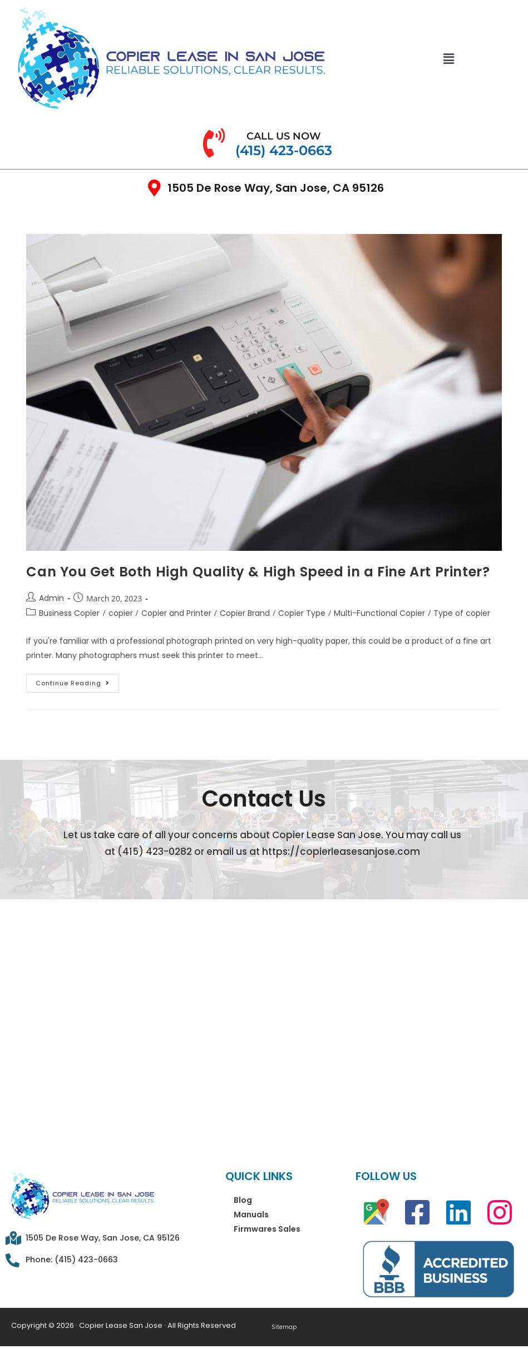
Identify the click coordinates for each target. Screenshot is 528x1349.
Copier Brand (245, 613)
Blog (243, 1200)
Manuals (251, 1214)
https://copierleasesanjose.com (341, 851)
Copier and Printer (176, 613)
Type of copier (461, 613)
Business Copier (69, 613)
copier (120, 613)
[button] (448, 58)
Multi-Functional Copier (379, 613)
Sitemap (283, 1327)
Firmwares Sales (267, 1228)
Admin (51, 598)
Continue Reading (77, 681)
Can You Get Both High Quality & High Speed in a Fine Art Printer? (258, 572)
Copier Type (301, 613)
